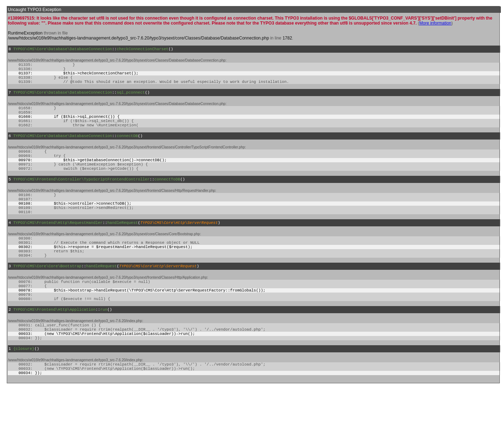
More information (435, 23)
